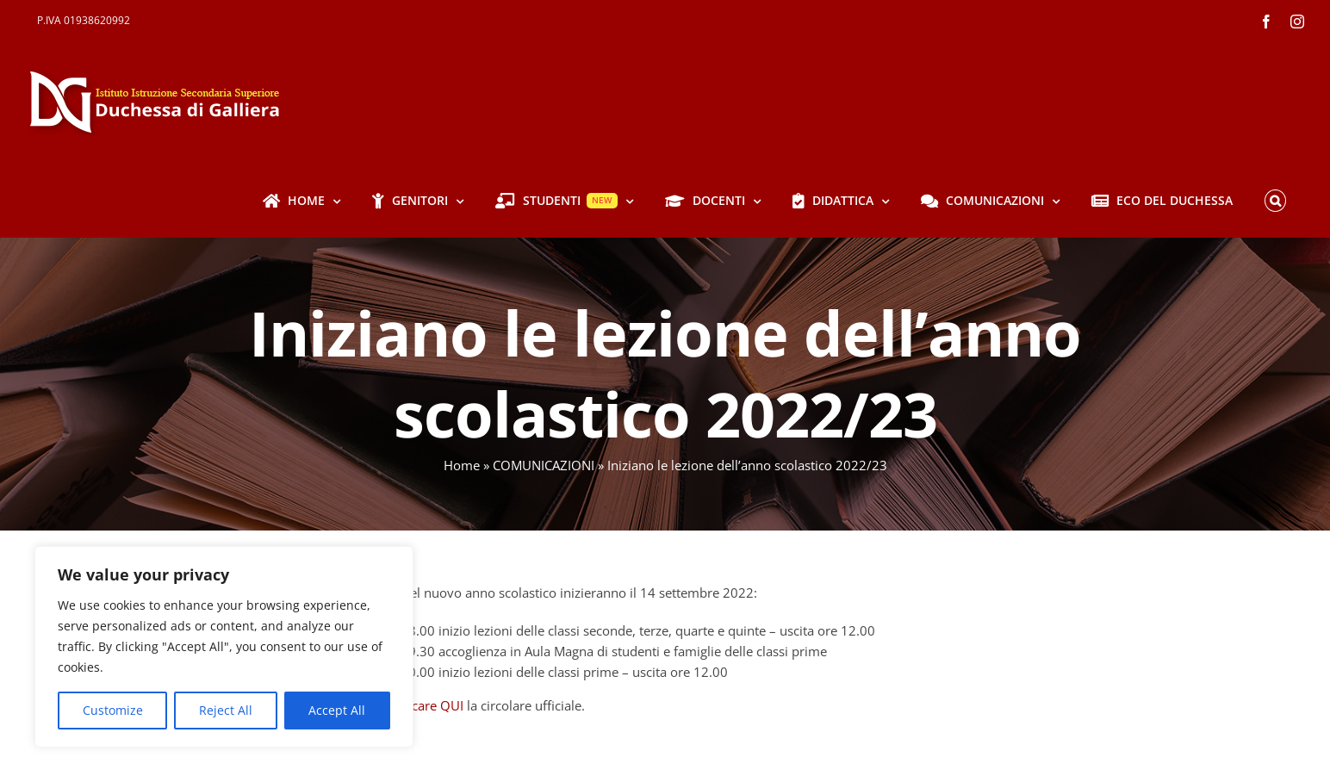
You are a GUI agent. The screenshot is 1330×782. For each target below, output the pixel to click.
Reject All (225, 710)
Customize (113, 710)
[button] (1275, 200)
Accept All (336, 710)
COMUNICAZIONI (543, 465)
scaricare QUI (423, 705)
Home (462, 465)
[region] (223, 647)
